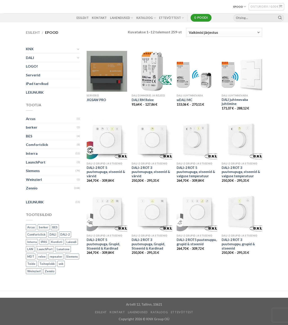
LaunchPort (35, 162)
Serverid (33, 75)
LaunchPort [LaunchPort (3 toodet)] (45, 249)
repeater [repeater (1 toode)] (56, 256)
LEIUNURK (35, 92)
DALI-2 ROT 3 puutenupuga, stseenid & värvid (151, 172)
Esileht (33, 32)
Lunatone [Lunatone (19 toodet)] (63, 249)
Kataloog (146, 18)
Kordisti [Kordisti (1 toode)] (56, 242)
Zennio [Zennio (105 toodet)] (49, 271)
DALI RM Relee (143, 100)
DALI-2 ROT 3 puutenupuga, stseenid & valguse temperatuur (241, 172)
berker (31, 127)
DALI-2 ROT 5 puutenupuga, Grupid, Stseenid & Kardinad (103, 244)
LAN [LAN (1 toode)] (30, 249)
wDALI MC (184, 100)
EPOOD (239, 7)
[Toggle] (78, 49)
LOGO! (32, 66)
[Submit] (280, 18)
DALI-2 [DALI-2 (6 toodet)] (65, 234)
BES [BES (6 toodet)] (55, 227)
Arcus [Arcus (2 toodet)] (31, 227)
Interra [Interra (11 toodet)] (32, 242)
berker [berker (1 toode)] (43, 227)
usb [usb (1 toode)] (61, 264)
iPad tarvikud (37, 84)
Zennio (32, 188)
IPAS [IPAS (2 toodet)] (44, 242)
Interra (32, 153)
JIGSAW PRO (96, 100)
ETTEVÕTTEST (171, 18)
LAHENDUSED (121, 18)
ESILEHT (82, 18)
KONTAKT (99, 18)
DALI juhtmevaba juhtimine (235, 102)
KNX (30, 49)
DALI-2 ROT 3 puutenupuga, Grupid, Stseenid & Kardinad (148, 244)
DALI (30, 57)
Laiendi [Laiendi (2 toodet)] (71, 242)
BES (29, 136)
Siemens (33, 171)
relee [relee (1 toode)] (42, 256)
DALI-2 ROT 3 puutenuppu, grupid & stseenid (238, 244)
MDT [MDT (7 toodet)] (30, 256)
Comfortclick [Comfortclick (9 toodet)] (36, 234)
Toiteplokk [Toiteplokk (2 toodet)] (47, 264)
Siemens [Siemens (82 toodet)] (72, 256)
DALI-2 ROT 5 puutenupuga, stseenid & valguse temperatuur (196, 172)
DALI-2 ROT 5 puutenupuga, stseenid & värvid (106, 172)
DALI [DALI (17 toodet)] (53, 234)
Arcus (31, 118)
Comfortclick (37, 145)
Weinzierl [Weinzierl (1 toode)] (34, 271)
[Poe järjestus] (224, 32)
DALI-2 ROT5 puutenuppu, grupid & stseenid (197, 242)
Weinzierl (34, 179)
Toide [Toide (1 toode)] (31, 264)
